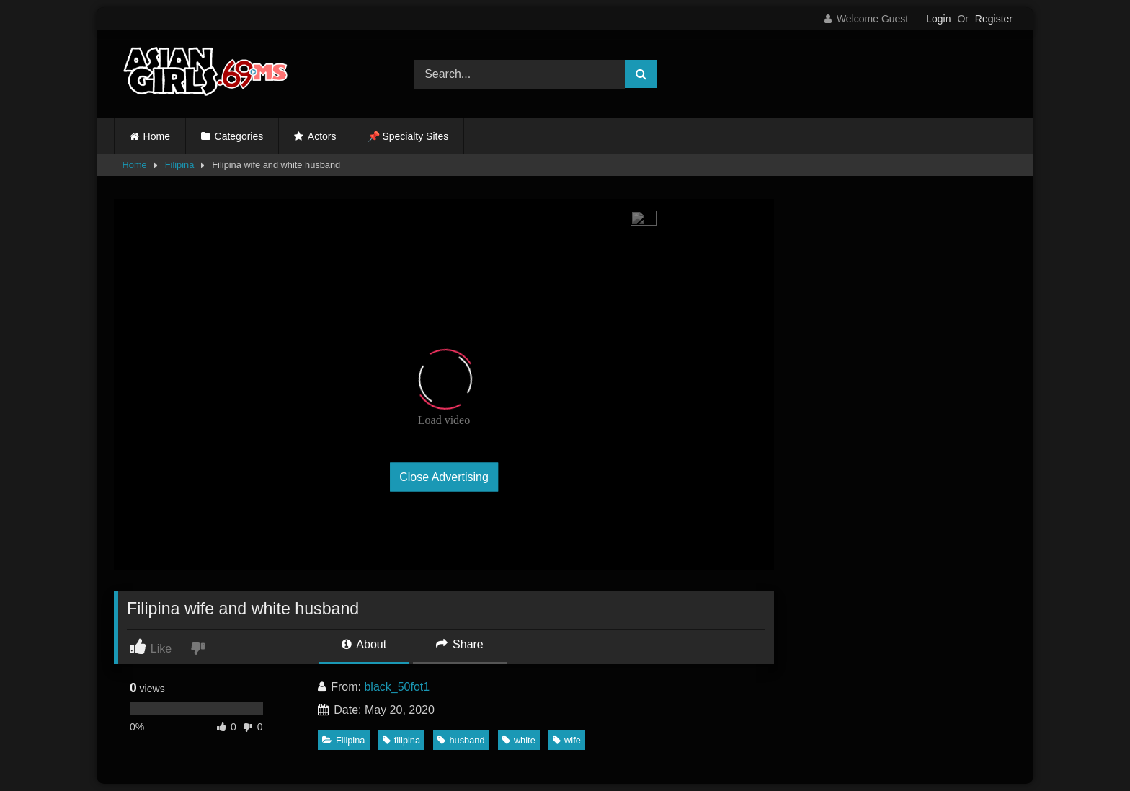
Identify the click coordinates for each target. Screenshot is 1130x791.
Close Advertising (444, 477)
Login (938, 19)
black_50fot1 (397, 687)
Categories (239, 136)
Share (460, 644)
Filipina (180, 164)
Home (156, 136)
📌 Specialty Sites (408, 136)
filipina (401, 740)
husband (460, 740)
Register (994, 19)
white (518, 740)
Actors (322, 136)
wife (567, 740)
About (364, 644)
